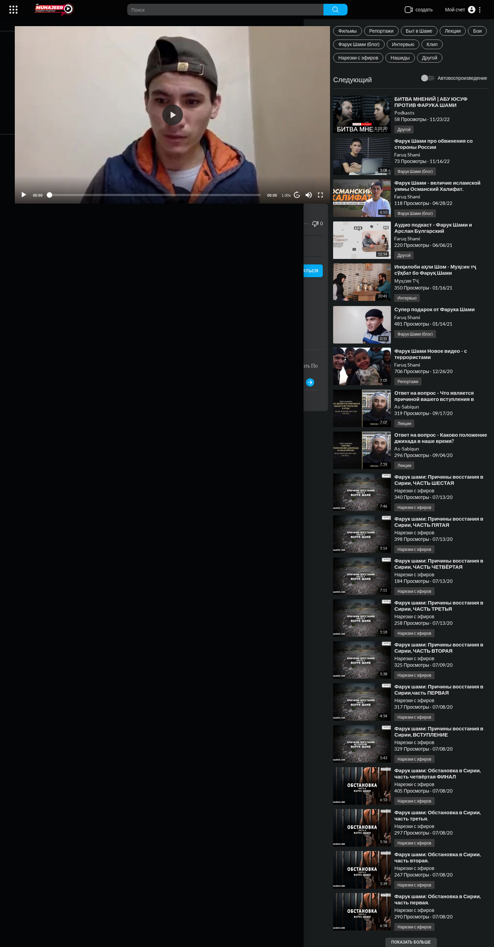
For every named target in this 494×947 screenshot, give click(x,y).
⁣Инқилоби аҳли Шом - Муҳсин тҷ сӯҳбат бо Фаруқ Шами (440, 269)
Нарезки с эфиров (364, 58)
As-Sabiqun (412, 407)
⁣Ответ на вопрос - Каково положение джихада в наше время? (444, 438)
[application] (183, 110)
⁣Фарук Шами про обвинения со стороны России (439, 144)
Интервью (429, 44)
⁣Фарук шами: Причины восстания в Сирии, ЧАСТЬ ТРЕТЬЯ (444, 605)
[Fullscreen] (323, 186)
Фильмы (353, 31)
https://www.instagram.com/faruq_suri (102, 314)
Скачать (280, 237)
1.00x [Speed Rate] (289, 187)
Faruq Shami (413, 154)
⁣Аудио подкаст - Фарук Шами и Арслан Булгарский (438, 227)
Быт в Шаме (424, 31)
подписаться (302, 262)
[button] (463, 10)
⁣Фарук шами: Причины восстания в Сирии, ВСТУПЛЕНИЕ (444, 731)
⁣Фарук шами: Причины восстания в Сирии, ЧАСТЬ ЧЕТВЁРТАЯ (444, 563)
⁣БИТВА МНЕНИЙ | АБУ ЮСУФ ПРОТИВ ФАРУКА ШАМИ (436, 102)
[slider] (165, 187)
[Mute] (312, 186)
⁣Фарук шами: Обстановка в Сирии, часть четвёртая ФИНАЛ (443, 773)
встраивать (183, 237)
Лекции (458, 31)
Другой (435, 58)
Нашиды (405, 58)
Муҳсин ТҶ (412, 281)
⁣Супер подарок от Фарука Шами (440, 309)
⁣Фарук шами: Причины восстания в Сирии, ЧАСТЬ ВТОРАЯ (444, 647)
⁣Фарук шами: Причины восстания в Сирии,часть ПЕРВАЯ (444, 689)
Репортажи (386, 31)
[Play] (41, 186)
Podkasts (410, 113)
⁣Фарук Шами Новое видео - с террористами (436, 354)
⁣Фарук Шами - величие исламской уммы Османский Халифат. (443, 185)
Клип (458, 44)
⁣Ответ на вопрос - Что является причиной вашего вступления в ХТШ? (439, 399)
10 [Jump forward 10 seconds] (300, 186)
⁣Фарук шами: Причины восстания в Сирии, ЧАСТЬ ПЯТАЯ (444, 521)
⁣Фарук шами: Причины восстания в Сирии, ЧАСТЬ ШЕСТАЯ (444, 480)
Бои (348, 44)
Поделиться (86, 237)
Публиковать (300, 374)
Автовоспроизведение (462, 78)
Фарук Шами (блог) (385, 44)
